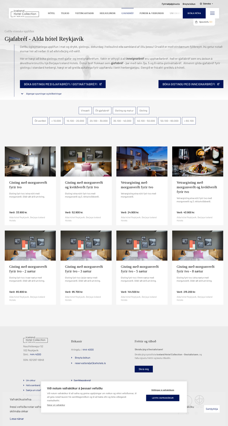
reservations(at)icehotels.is (90, 363)
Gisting (143, 110)
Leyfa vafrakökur (163, 398)
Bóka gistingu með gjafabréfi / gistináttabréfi (60, 84)
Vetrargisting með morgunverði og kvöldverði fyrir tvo (197, 187)
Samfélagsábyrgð (82, 380)
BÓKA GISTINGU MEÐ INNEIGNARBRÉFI (189, 84)
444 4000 (35, 354)
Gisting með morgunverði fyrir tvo (28, 185)
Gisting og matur (124, 110)
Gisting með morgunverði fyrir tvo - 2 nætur (28, 269)
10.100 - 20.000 (75, 120)
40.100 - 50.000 (146, 120)
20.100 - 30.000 (99, 120)
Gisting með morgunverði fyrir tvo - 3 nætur (84, 269)
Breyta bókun (82, 357)
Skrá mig (144, 369)
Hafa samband (33, 385)
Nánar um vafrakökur (56, 405)
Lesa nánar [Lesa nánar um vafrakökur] (17, 418)
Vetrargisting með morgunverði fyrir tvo (137, 185)
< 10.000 (56, 120)
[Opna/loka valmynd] (212, 14)
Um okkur (30, 380)
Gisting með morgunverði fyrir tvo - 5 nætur (140, 269)
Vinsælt (85, 110)
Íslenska (208, 4)
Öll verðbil (40, 120)
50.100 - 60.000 (169, 120)
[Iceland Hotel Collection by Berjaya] (24, 14)
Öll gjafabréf (102, 110)
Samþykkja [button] (212, 408)
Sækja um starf (33, 390)
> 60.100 (189, 120)
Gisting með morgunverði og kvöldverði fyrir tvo (84, 185)
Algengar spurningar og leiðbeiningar (44, 93)
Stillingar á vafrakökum (163, 390)
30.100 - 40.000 (122, 120)
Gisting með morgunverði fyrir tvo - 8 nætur (195, 269)
